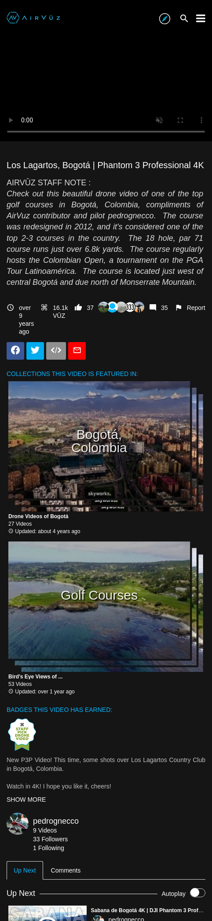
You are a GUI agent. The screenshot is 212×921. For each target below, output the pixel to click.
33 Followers (50, 839)
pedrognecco (56, 821)
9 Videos (45, 830)
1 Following (48, 847)
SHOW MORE (26, 799)
